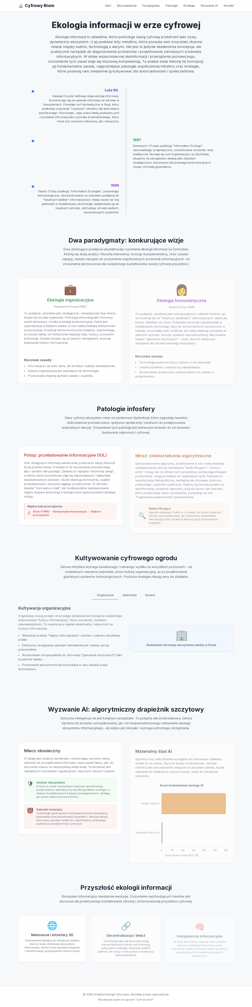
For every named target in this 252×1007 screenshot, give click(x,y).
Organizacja (105, 597)
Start (108, 5)
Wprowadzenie (127, 5)
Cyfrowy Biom (36, 5)
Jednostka (129, 597)
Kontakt (229, 5)
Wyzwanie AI (209, 5)
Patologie (171, 5)
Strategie (189, 5)
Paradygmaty (151, 5)
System (150, 597)
